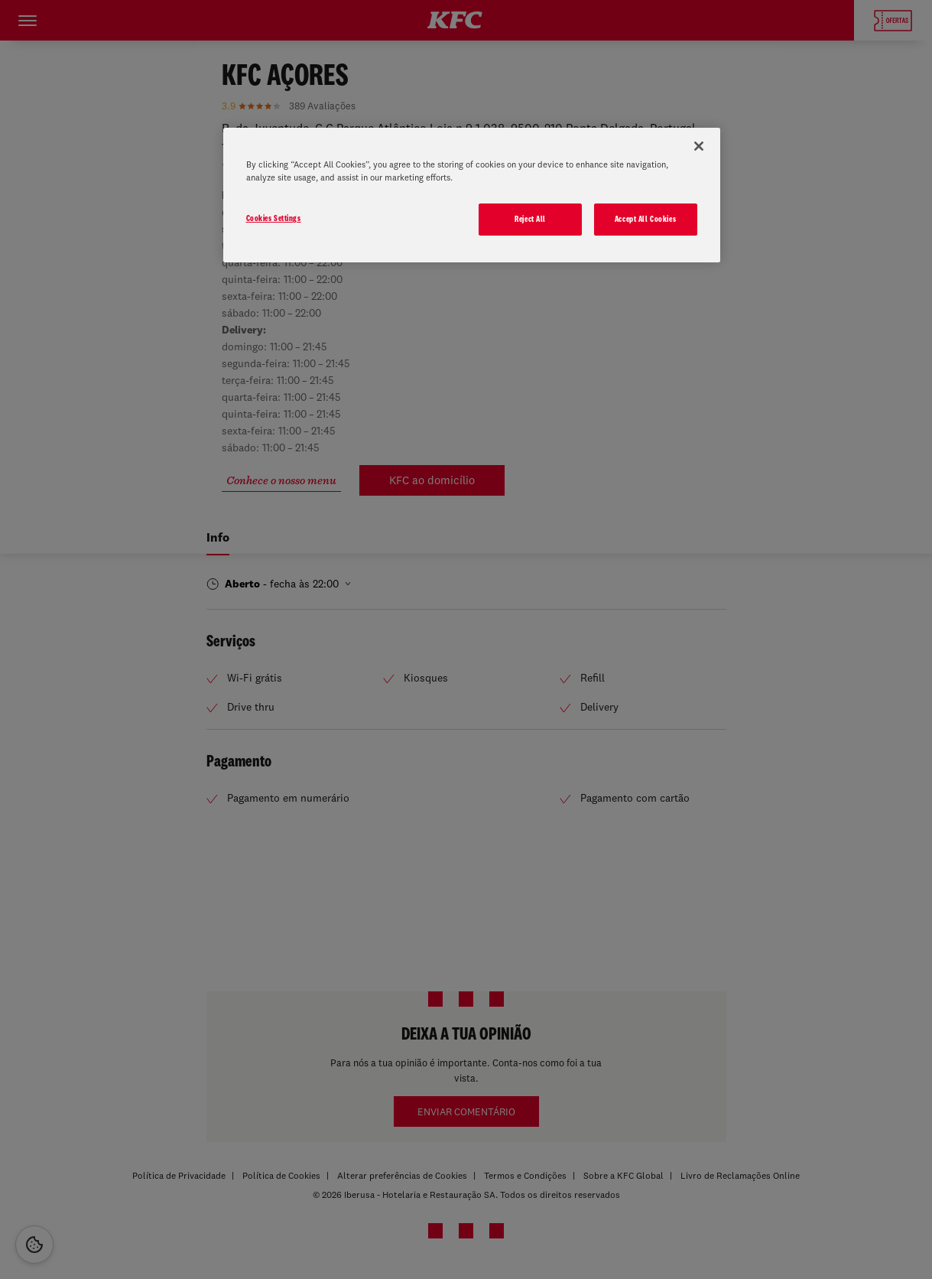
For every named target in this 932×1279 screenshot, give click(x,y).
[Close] (699, 146)
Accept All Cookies (645, 218)
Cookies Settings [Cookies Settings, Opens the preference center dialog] (273, 218)
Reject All (530, 218)
